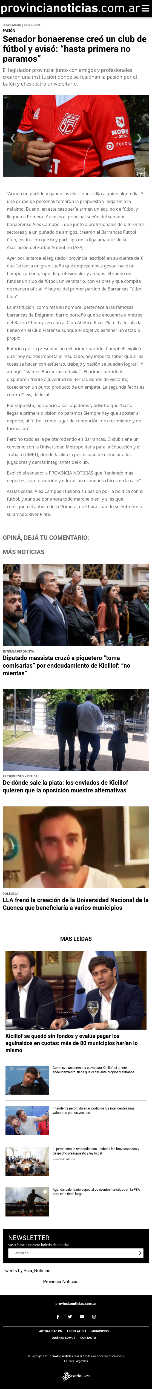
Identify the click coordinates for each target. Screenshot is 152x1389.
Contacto (88, 1338)
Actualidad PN (50, 1331)
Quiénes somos (63, 1338)
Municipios (100, 1331)
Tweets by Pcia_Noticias (26, 1270)
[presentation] (13, 140)
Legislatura (77, 1331)
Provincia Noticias (61, 1281)
